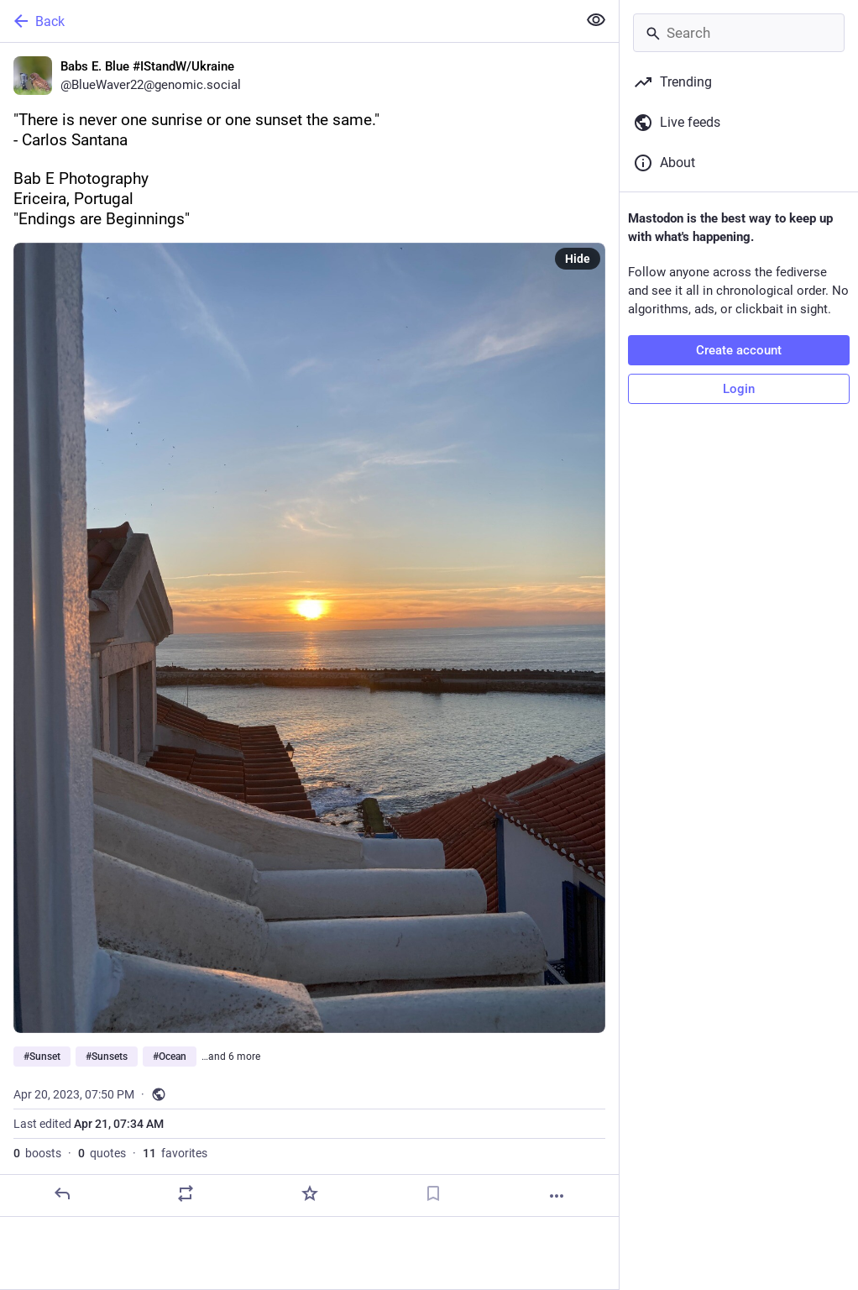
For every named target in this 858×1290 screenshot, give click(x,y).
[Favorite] (310, 1193)
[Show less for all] (596, 20)
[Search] (739, 32)
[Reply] (62, 1193)
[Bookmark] (433, 1193)
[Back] (286, 21)
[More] (557, 1196)
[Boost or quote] (185, 1193)
